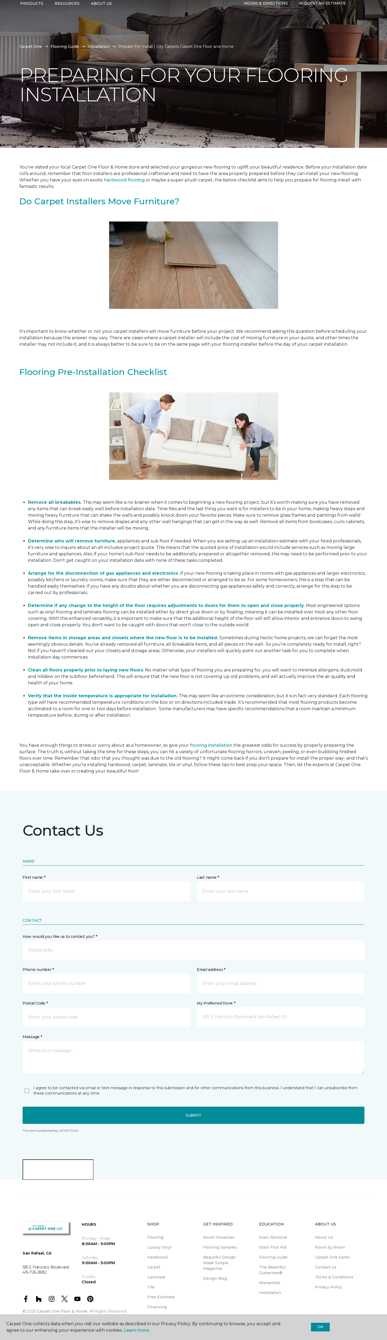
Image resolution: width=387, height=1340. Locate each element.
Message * (32, 1037)
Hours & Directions (266, 23)
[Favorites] (362, 23)
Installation (99, 46)
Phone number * (38, 969)
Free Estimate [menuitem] (161, 1297)
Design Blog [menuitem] (215, 1278)
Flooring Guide (65, 46)
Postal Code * (35, 1003)
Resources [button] (67, 23)
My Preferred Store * (216, 1003)
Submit (193, 1115)
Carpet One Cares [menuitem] (332, 1257)
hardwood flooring (124, 180)
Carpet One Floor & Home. (62, 1311)
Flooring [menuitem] (155, 1237)
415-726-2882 (102, 9)
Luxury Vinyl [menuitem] (159, 1247)
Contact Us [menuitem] (325, 1267)
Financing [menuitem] (157, 1307)
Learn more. (137, 1330)
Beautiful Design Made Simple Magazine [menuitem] (219, 1263)
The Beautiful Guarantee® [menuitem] (272, 1270)
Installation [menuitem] (270, 1292)
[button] (355, 23)
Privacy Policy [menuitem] (328, 1287)
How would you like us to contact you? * (60, 936)
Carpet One (30, 46)
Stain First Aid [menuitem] (272, 1247)
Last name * (208, 877)
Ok (320, 1326)
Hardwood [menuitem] (157, 1257)
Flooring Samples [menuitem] (220, 1247)
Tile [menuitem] (151, 1287)
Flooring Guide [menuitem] (273, 1257)
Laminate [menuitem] (156, 1277)
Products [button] (31, 23)
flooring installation (211, 745)
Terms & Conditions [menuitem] (334, 1277)
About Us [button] (101, 23)
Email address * (211, 969)
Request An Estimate (322, 23)
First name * (34, 877)
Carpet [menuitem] (153, 1267)
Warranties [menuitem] (269, 1282)
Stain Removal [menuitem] (273, 1237)
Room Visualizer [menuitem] (219, 1237)
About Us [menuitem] (324, 1237)
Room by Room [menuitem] (330, 1247)
